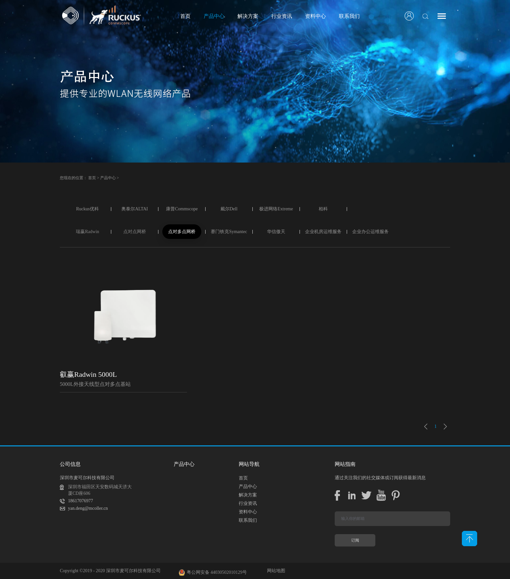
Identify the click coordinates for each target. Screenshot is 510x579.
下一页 (445, 426)
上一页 (426, 426)
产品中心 (108, 178)
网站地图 (275, 570)
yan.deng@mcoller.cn (88, 508)
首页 (185, 16)
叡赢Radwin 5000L (88, 374)
